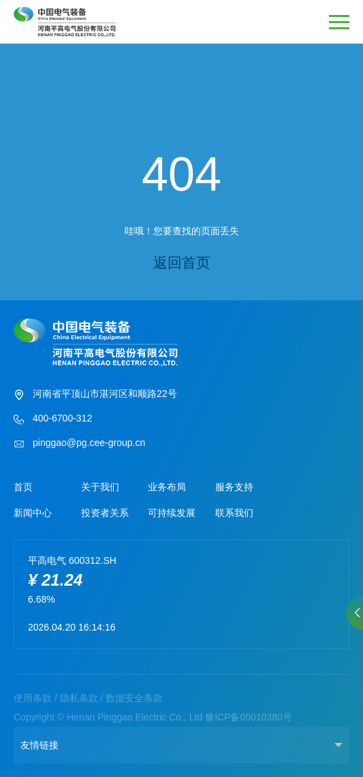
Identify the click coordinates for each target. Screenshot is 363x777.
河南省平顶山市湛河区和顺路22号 (95, 395)
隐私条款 (79, 698)
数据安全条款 (134, 698)
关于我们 (100, 486)
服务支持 (234, 486)
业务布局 (167, 486)
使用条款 (33, 698)
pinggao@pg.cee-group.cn (79, 444)
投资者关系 (105, 512)
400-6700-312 (53, 419)
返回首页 (181, 262)
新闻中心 (33, 512)
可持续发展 (171, 512)
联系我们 (234, 512)
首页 (23, 486)
